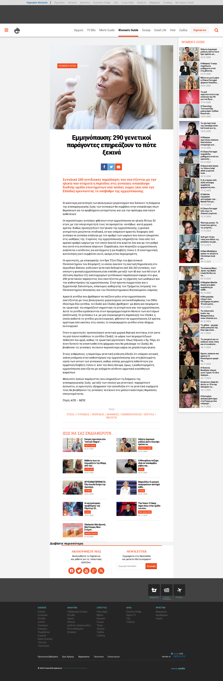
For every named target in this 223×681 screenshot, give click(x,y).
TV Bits (91, 30)
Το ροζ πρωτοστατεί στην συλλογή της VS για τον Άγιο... (210, 95)
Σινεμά (100, 622)
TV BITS (88, 491)
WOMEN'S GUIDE (145, 448)
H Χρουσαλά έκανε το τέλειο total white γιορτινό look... (209, 169)
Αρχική (78, 30)
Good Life (160, 30)
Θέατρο (100, 628)
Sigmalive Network (37, 2)
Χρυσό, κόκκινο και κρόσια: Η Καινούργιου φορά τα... (210, 357)
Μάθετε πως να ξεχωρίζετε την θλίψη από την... (95, 463)
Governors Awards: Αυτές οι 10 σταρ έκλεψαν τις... (210, 384)
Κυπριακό (42, 615)
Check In (141, 2)
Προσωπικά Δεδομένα (48, 657)
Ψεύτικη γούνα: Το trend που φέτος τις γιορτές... (209, 225)
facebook (71, 570)
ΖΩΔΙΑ (87, 512)
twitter (79, 570)
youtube (86, 570)
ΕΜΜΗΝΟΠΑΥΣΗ (131, 414)
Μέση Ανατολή (45, 639)
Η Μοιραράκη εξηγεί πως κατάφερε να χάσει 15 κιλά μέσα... (210, 300)
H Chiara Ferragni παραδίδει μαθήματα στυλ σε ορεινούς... (209, 155)
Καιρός (159, 618)
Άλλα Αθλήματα (75, 628)
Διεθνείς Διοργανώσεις (79, 625)
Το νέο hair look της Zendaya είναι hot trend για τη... (209, 125)
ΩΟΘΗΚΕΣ (113, 414)
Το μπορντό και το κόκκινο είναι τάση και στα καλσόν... (210, 341)
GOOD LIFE (89, 469)
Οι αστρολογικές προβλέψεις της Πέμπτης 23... (92, 506)
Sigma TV (131, 615)
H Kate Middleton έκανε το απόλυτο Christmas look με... (209, 255)
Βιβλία (100, 615)
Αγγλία (70, 618)
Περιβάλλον (44, 632)
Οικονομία (43, 625)
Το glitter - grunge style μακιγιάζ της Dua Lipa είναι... (209, 327)
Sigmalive (59, 2)
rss (101, 570)
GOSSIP (141, 491)
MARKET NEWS (91, 533)
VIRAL (141, 469)
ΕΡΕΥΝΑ (149, 414)
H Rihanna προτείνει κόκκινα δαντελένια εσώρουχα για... (209, 141)
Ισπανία (71, 622)
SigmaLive (199, 30)
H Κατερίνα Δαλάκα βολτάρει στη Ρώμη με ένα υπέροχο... (209, 400)
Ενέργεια (42, 628)
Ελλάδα (41, 618)
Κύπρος (42, 611)
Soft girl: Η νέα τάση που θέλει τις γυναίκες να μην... (210, 239)
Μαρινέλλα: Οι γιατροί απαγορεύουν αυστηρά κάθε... (149, 484)
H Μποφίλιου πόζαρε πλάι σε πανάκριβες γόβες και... (148, 463)
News (167, 590)
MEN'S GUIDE (90, 445)
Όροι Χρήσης (68, 657)
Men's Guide (107, 30)
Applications (83, 657)
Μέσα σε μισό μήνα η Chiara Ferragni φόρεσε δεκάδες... (210, 80)
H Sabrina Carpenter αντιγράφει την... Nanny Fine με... (209, 198)
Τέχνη (100, 625)
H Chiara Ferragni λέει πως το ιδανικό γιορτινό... (209, 211)
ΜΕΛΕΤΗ (111, 417)
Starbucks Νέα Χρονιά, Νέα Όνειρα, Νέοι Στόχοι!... (95, 527)
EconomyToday (133, 611)
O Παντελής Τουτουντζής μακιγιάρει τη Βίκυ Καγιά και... (209, 110)
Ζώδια (183, 30)
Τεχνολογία (43, 645)
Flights (179, 590)
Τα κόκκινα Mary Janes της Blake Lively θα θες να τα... (208, 272)
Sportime (85, 2)
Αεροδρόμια (162, 615)
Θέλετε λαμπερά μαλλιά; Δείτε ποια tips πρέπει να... (148, 442)
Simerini (72, 2)
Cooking (167, 2)
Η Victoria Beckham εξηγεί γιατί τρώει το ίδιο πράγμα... (210, 371)
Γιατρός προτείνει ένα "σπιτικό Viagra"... (94, 440)
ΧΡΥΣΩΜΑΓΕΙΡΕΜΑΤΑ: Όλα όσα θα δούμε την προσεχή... (95, 484)
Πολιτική (42, 642)
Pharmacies (154, 590)
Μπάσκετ (72, 632)
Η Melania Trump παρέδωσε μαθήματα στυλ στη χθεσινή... (209, 67)
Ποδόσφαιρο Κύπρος (77, 611)
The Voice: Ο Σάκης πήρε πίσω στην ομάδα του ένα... (149, 506)
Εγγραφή (151, 566)
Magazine (154, 2)
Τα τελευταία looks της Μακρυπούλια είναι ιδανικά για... (209, 314)
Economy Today (101, 2)
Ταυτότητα (99, 657)
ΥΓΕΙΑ (70, 414)
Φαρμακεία (161, 611)
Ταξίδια (100, 632)
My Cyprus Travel (184, 2)
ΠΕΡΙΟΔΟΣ (98, 414)
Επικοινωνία (113, 657)
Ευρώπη (42, 635)
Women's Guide (128, 30)
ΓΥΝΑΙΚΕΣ (83, 414)
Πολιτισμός (102, 611)
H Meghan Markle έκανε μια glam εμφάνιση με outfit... (209, 286)
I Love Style (127, 2)
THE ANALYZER (145, 512)
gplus (93, 570)
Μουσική (101, 618)
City (116, 2)
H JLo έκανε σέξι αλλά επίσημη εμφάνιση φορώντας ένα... (209, 184)
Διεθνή (41, 622)
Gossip (146, 30)
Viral (172, 30)
